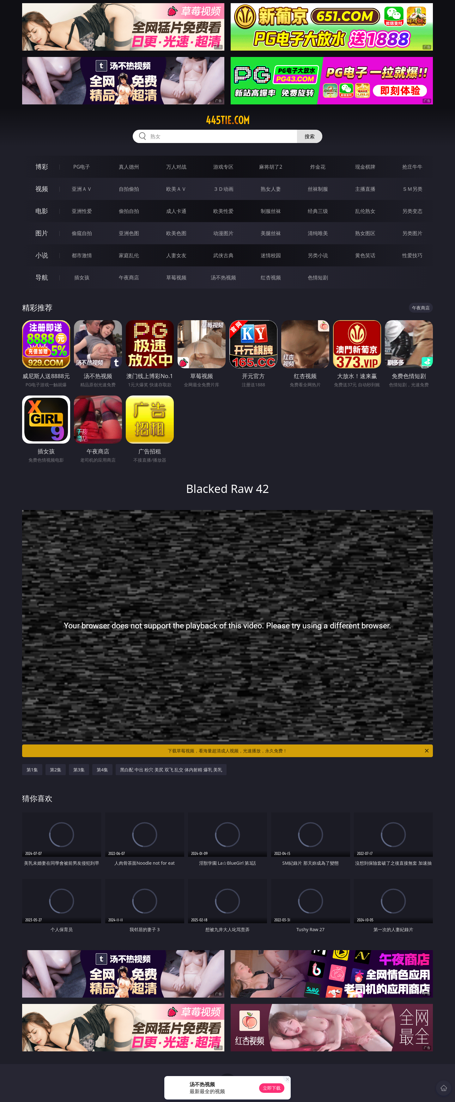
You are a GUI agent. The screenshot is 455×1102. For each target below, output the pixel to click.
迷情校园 (271, 255)
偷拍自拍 (129, 211)
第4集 (102, 770)
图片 (41, 233)
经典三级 (318, 211)
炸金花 (317, 166)
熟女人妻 (271, 188)
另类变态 (412, 211)
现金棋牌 (365, 166)
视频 (41, 188)
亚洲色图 (129, 233)
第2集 (55, 770)
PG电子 (81, 166)
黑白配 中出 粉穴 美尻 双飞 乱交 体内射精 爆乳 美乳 (171, 770)
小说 (41, 255)
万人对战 (176, 166)
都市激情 (82, 255)
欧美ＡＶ (176, 188)
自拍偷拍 (129, 188)
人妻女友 (176, 255)
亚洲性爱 (82, 211)
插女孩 (81, 277)
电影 (41, 211)
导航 (41, 277)
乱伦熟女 (365, 211)
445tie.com (228, 120)
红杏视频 (271, 277)
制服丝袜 (271, 211)
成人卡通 (176, 211)
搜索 (310, 136)
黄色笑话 (365, 255)
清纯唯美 (318, 233)
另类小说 (318, 255)
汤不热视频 (223, 277)
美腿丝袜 (271, 233)
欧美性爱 (223, 211)
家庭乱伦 (129, 255)
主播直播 (365, 188)
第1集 (32, 770)
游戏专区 (223, 166)
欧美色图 (176, 233)
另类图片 (412, 233)
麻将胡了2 (270, 166)
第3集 (79, 770)
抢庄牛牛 (412, 166)
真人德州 (129, 166)
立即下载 (272, 1088)
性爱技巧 (412, 255)
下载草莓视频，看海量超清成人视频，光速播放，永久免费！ (299, 751)
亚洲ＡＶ (82, 188)
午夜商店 (129, 277)
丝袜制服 (318, 188)
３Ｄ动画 (223, 188)
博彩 (41, 166)
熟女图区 (365, 233)
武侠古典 (223, 255)
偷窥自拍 (82, 233)
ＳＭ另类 (412, 188)
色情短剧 (318, 277)
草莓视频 (176, 277)
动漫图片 (223, 233)
